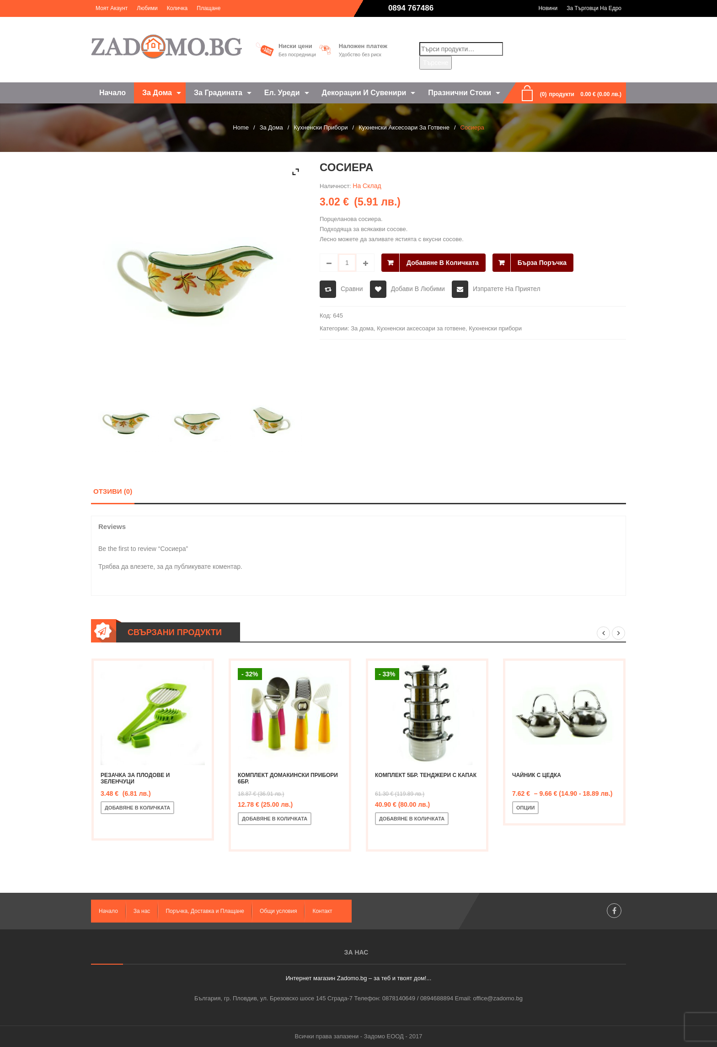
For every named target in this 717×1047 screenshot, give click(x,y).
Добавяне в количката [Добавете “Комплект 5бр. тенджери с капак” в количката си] (411, 818)
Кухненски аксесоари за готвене (403, 127)
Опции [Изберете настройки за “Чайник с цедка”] (525, 807)
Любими (147, 8)
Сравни (352, 288)
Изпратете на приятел (506, 288)
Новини (547, 8)
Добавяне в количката (443, 262)
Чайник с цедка (536, 775)
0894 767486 (410, 8)
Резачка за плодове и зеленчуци (135, 778)
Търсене (435, 62)
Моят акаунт (112, 8)
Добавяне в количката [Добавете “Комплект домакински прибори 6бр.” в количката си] (274, 818)
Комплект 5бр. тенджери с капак (425, 775)
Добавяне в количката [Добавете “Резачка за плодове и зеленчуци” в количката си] (137, 807)
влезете (141, 566)
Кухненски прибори (321, 127)
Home (241, 127)
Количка (177, 8)
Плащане (208, 8)
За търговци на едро (594, 8)
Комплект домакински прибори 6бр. (288, 778)
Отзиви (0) (112, 491)
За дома (271, 127)
